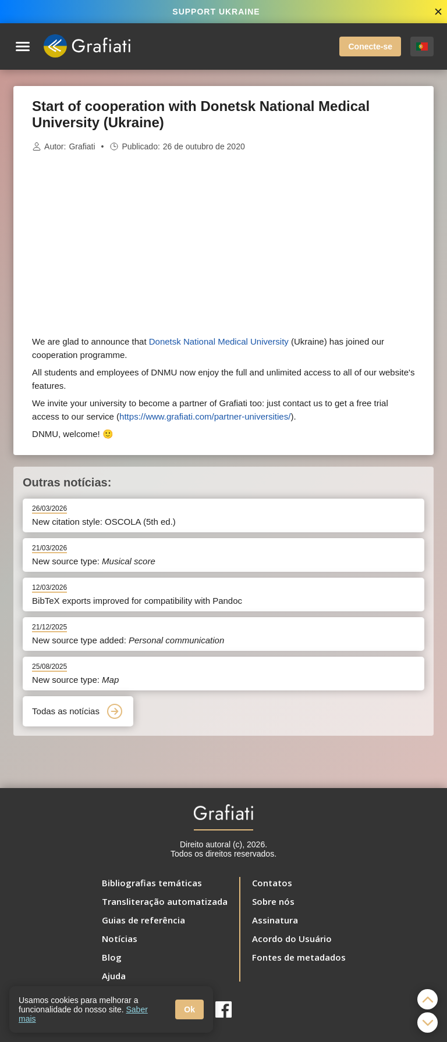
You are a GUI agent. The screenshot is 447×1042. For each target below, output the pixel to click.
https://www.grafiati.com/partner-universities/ (204, 416)
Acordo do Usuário (292, 938)
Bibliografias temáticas (152, 883)
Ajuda (114, 976)
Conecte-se (370, 46)
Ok (189, 1009)
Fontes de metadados (299, 957)
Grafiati (82, 146)
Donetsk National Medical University (219, 341)
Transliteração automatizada (165, 901)
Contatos (272, 883)
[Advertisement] (223, 244)
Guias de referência (143, 920)
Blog (112, 957)
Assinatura (275, 920)
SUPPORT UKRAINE (216, 11)
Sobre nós (273, 901)
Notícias (119, 938)
